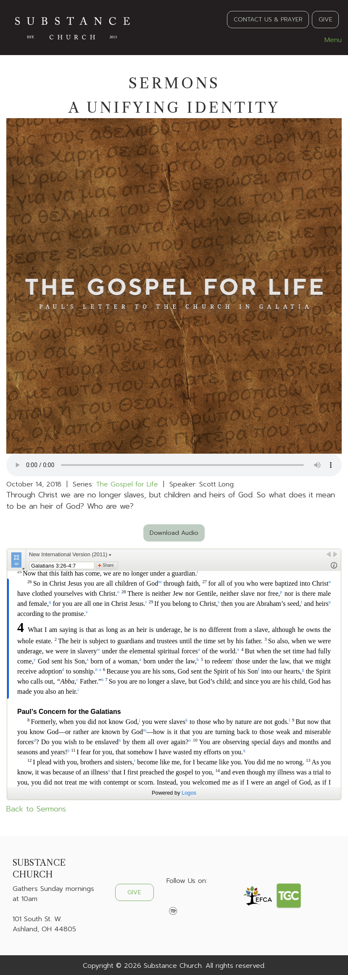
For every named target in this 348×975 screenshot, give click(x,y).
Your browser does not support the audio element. (174, 465)
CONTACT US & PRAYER (268, 19)
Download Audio (174, 532)
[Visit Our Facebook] (173, 900)
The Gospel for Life (127, 484)
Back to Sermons (36, 808)
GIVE (325, 19)
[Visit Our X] (186, 900)
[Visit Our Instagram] (200, 900)
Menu (329, 40)
